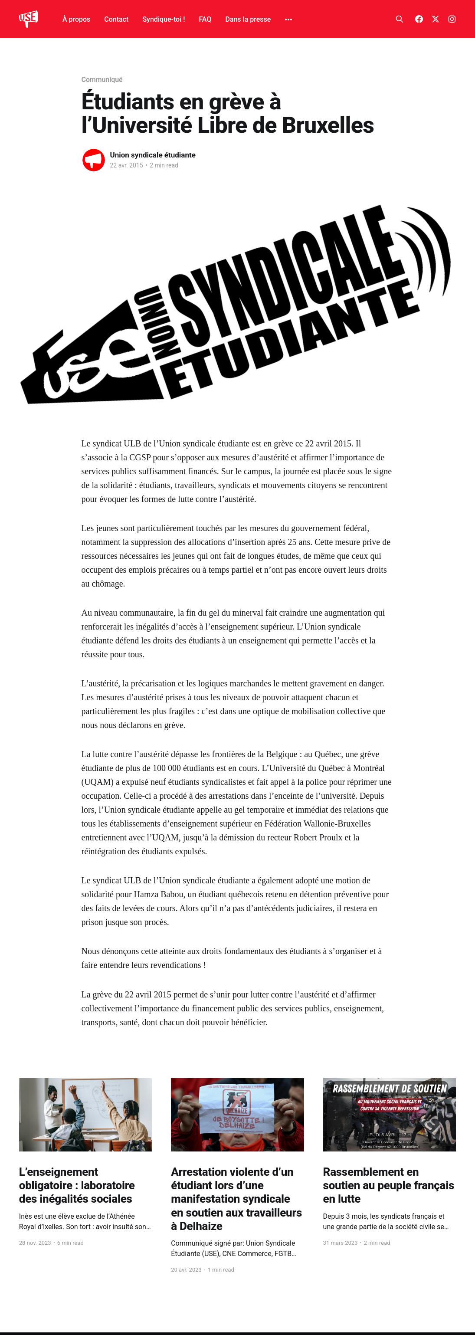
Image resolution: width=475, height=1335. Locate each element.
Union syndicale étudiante (153, 155)
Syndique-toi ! (163, 19)
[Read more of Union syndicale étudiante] (94, 160)
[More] (288, 19)
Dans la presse (248, 19)
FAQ (205, 19)
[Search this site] (399, 19)
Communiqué (102, 79)
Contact (116, 19)
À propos (76, 19)
